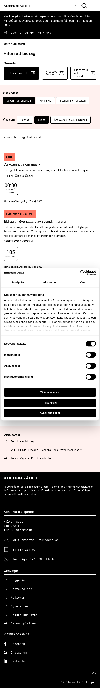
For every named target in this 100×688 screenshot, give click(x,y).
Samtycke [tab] (17, 282)
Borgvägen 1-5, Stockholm (33, 559)
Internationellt (21, 73)
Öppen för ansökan (19, 100)
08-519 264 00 (24, 549)
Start (7, 43)
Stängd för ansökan (73, 100)
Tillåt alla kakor (50, 392)
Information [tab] (50, 282)
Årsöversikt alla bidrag (70, 119)
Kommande (45, 100)
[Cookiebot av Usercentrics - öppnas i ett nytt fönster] (80, 272)
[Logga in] (74, 6)
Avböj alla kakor (50, 412)
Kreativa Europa (55, 73)
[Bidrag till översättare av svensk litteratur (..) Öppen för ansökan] (50, 239)
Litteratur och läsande (84, 73)
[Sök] (84, 6)
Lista (41, 119)
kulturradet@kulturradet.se (35, 540)
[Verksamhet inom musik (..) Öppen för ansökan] (50, 177)
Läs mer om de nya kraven (32, 32)
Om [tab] (82, 282)
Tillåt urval (50, 402)
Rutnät (25, 119)
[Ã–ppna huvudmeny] (93, 5)
